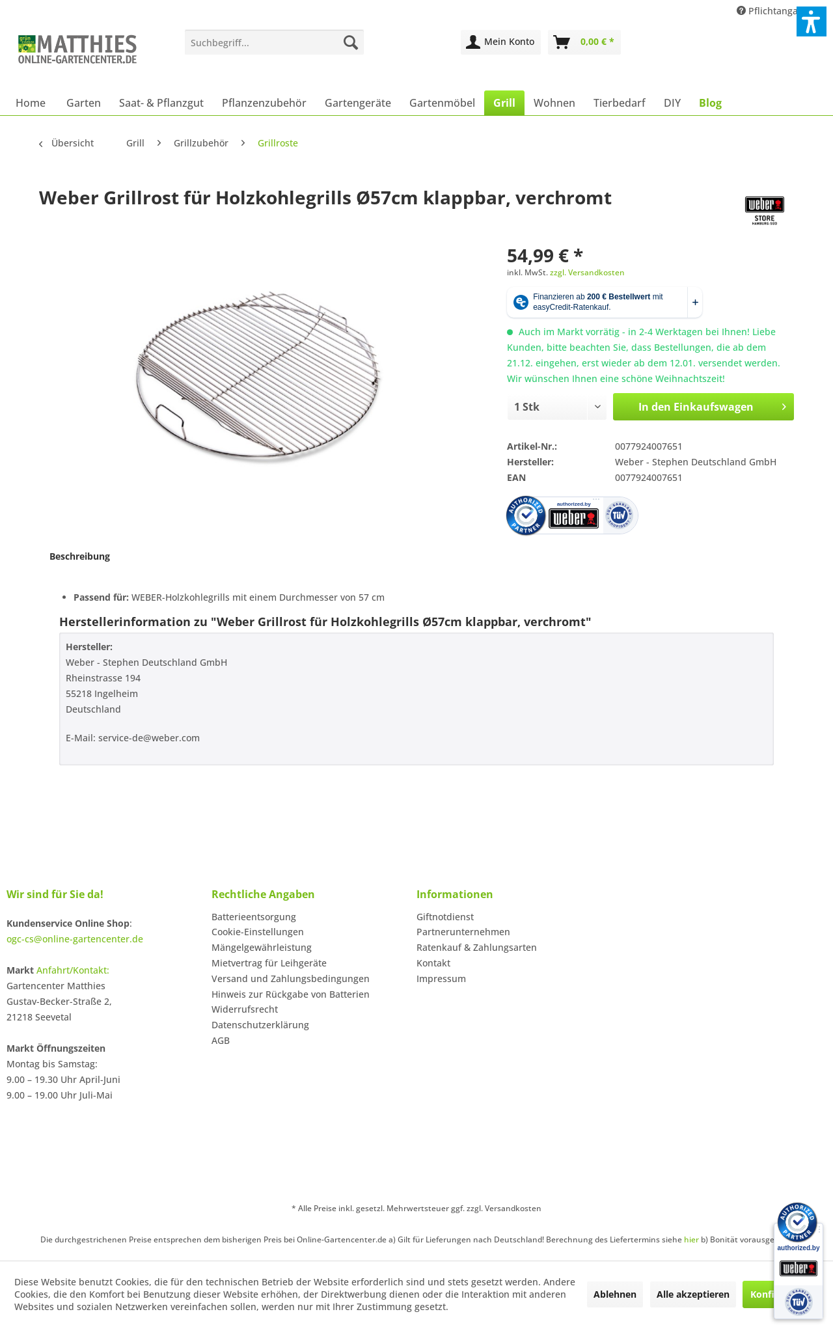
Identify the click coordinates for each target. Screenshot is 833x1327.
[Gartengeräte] (358, 102)
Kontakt (433, 963)
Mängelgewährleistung (262, 947)
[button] (811, 21)
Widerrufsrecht (245, 1009)
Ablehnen (615, 1294)
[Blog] (710, 102)
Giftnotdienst (445, 916)
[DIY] (672, 102)
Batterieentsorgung (254, 916)
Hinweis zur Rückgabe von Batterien (291, 994)
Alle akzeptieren (693, 1294)
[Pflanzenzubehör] (264, 102)
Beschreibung (79, 556)
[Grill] (504, 102)
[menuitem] (274, 42)
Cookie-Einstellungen (258, 931)
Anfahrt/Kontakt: (72, 970)
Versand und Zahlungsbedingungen (291, 978)
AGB (221, 1040)
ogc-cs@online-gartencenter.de (75, 939)
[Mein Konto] (500, 42)
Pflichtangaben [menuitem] (777, 11)
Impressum (441, 978)
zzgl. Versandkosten (587, 272)
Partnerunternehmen (463, 931)
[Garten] (83, 102)
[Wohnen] (554, 102)
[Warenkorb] (584, 42)
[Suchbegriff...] (274, 42)
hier (691, 1239)
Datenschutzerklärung (260, 1025)
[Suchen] (350, 42)
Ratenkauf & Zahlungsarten (476, 947)
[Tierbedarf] (619, 102)
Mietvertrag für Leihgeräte (269, 963)
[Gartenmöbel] (442, 102)
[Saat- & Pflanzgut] (161, 102)
